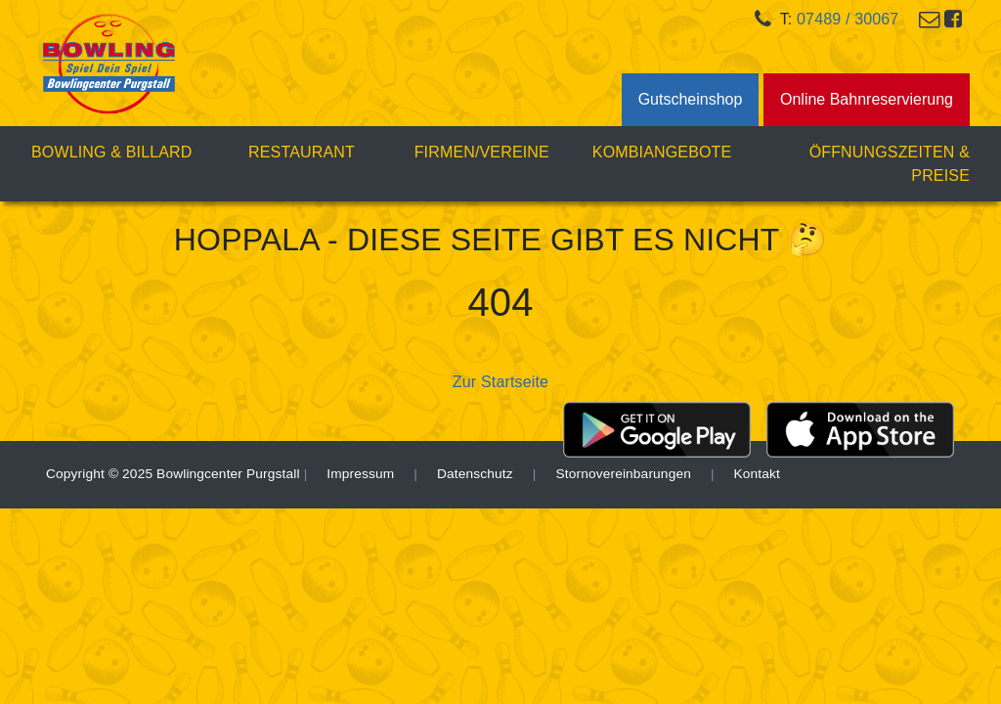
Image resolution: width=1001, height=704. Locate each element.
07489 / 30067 (847, 19)
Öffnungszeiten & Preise (889, 164)
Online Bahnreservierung (866, 99)
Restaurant (301, 152)
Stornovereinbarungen (623, 473)
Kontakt (757, 473)
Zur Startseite (500, 382)
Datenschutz (475, 473)
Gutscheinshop (690, 99)
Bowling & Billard (121, 150)
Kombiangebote (662, 152)
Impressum (360, 473)
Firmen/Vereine (481, 152)
